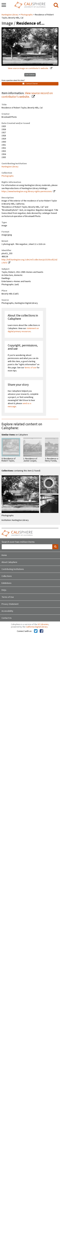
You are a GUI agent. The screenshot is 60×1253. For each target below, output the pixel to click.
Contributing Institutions (13, 569)
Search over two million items (18, 542)
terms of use (30, 367)
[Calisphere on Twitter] (36, 631)
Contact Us (7, 618)
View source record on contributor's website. (27, 95)
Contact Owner (30, 83)
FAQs (4, 590)
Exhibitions (6, 583)
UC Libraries (43, 624)
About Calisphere (9, 562)
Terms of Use (8, 597)
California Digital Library (37, 626)
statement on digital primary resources (23, 330)
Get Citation (30, 74)
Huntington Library (10, 14)
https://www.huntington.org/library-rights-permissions (27, 191)
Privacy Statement (10, 604)
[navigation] (4, 5)
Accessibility (7, 611)
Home (4, 555)
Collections (7, 576)
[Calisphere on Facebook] (41, 631)
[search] (56, 5)
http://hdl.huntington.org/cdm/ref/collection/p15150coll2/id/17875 (30, 261)
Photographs (27, 14)
